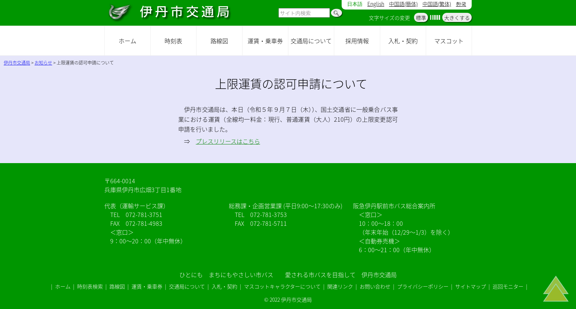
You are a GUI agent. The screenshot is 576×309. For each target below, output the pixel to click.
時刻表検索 (90, 286)
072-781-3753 (268, 214)
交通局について (311, 40)
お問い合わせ (375, 286)
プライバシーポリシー (423, 286)
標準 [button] (421, 17)
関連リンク (340, 286)
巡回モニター (508, 286)
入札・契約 (403, 40)
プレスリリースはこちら (228, 141)
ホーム (127, 40)
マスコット (449, 40)
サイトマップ (470, 286)
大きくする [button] (457, 17)
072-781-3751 (144, 214)
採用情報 (357, 40)
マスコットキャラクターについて (282, 286)
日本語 (355, 4)
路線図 (219, 40)
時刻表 (173, 40)
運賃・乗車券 (265, 40)
